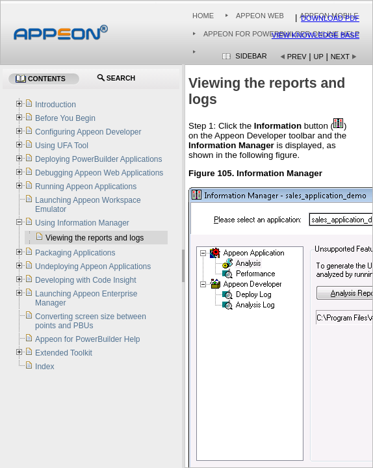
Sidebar (250, 56)
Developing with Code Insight (85, 280)
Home (203, 16)
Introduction (55, 104)
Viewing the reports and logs (94, 237)
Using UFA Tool (61, 145)
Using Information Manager (82, 223)
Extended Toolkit (63, 353)
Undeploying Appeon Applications (93, 266)
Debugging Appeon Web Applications (99, 172)
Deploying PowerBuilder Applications (98, 159)
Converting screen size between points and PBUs (90, 321)
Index (44, 366)
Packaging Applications (75, 252)
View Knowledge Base (315, 35)
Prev (297, 56)
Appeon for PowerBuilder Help (87, 339)
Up (319, 56)
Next (340, 56)
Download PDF (330, 18)
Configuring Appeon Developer (88, 131)
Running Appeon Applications (85, 186)
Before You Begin (65, 118)
